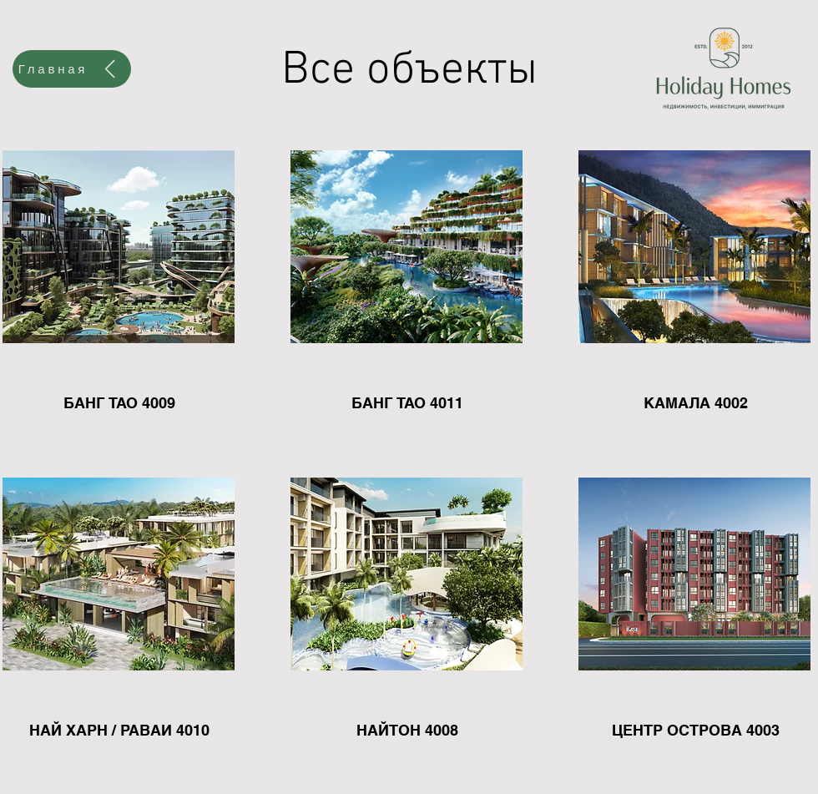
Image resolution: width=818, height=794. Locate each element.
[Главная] (72, 69)
